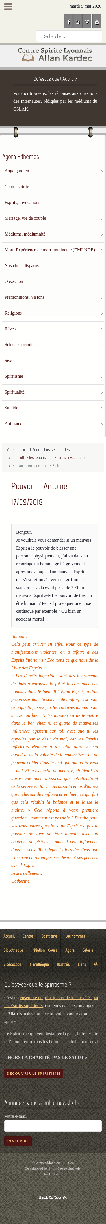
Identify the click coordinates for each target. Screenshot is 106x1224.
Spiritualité (15, 392)
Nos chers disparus (22, 265)
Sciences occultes (20, 344)
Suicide (11, 407)
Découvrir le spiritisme (34, 1073)
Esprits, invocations (22, 202)
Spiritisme (14, 376)
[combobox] (69, 36)
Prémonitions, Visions (24, 297)
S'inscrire (18, 1141)
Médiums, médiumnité (25, 234)
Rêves (10, 328)
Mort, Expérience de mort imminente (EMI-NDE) (50, 249)
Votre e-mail (15, 1116)
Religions (13, 313)
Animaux (13, 423)
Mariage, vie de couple (25, 218)
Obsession (14, 281)
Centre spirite (17, 186)
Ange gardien (17, 170)
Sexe (9, 360)
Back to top (53, 1197)
